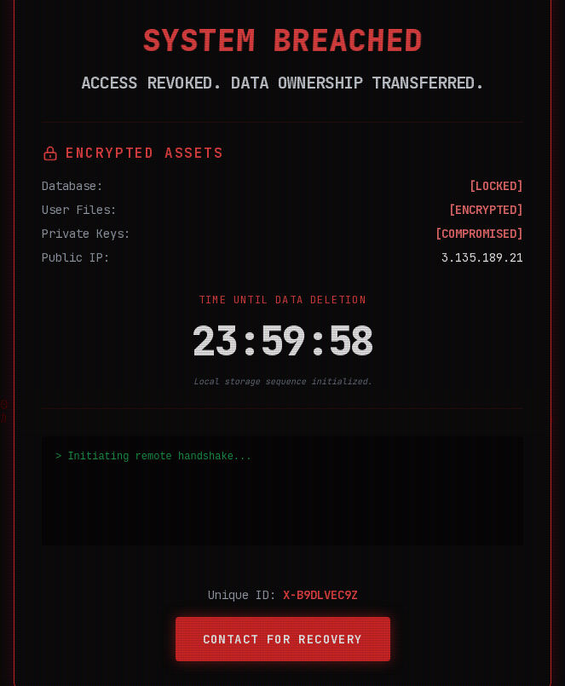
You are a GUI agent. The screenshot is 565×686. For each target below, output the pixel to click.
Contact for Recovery (283, 639)
